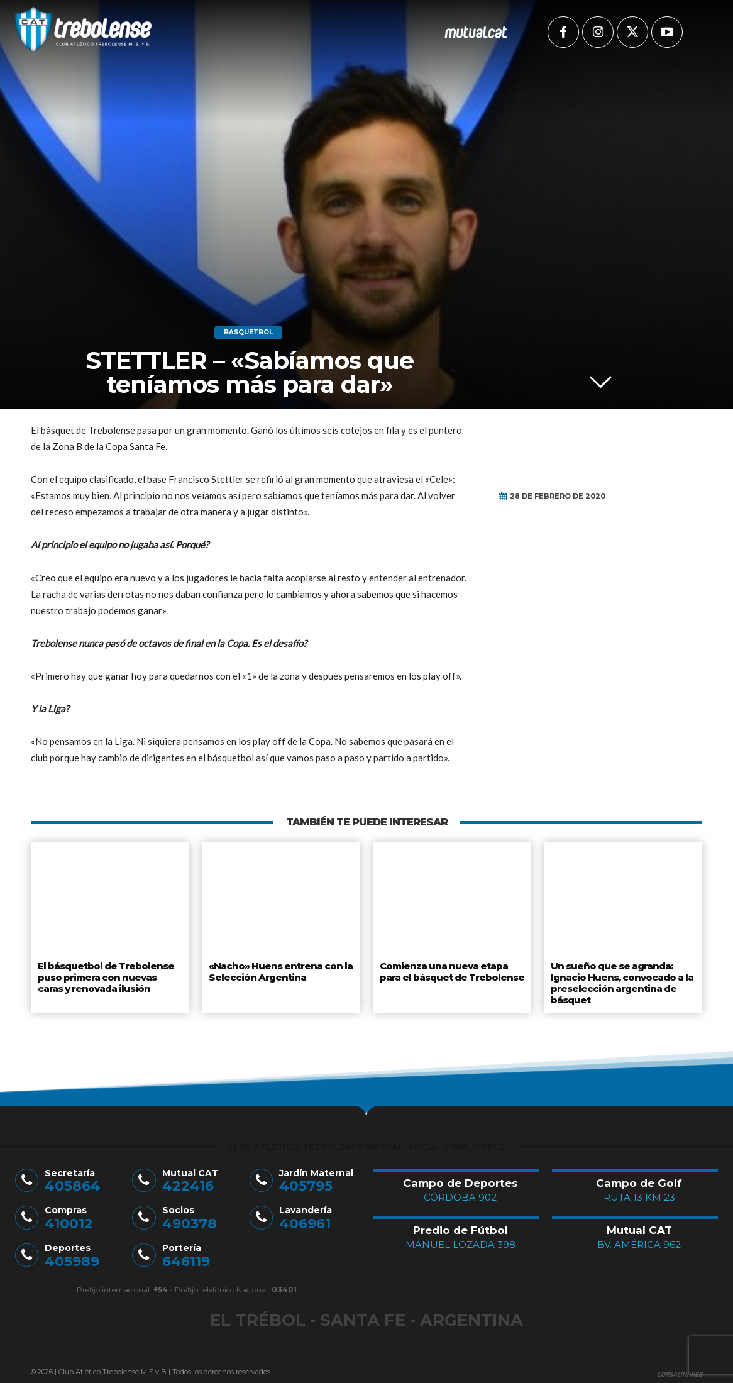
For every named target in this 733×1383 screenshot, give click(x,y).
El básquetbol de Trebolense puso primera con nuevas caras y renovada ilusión (109, 974)
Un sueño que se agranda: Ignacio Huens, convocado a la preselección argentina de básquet (621, 980)
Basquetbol (248, 332)
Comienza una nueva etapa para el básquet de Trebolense (451, 970)
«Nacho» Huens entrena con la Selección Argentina (277, 970)
